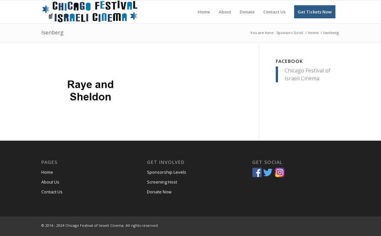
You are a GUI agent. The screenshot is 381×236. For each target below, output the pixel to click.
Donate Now (159, 192)
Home (47, 172)
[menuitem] (203, 11)
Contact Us (52, 192)
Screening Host (162, 182)
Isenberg (52, 32)
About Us (50, 182)
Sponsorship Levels (166, 172)
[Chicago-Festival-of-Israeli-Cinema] (90, 11)
